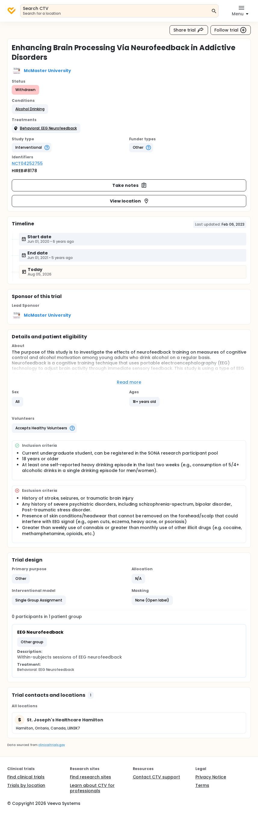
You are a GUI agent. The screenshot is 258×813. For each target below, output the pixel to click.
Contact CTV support (156, 777)
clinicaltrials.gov (51, 745)
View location (129, 201)
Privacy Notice (210, 777)
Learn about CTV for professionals (92, 788)
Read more (129, 382)
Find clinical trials (26, 777)
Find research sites (90, 777)
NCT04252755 (27, 163)
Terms (202, 785)
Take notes (129, 185)
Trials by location (26, 785)
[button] (30, 109)
